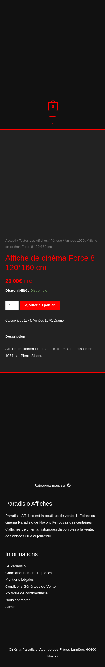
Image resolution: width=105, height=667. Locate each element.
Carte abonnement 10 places (28, 573)
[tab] (52, 336)
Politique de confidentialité (26, 593)
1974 (27, 320)
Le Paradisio (15, 566)
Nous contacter (17, 600)
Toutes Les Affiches (33, 241)
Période (56, 241)
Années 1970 (75, 241)
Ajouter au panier (40, 305)
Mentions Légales (19, 580)
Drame (59, 320)
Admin (10, 607)
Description (15, 336)
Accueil (10, 241)
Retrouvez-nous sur (52, 485)
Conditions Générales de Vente (30, 586)
